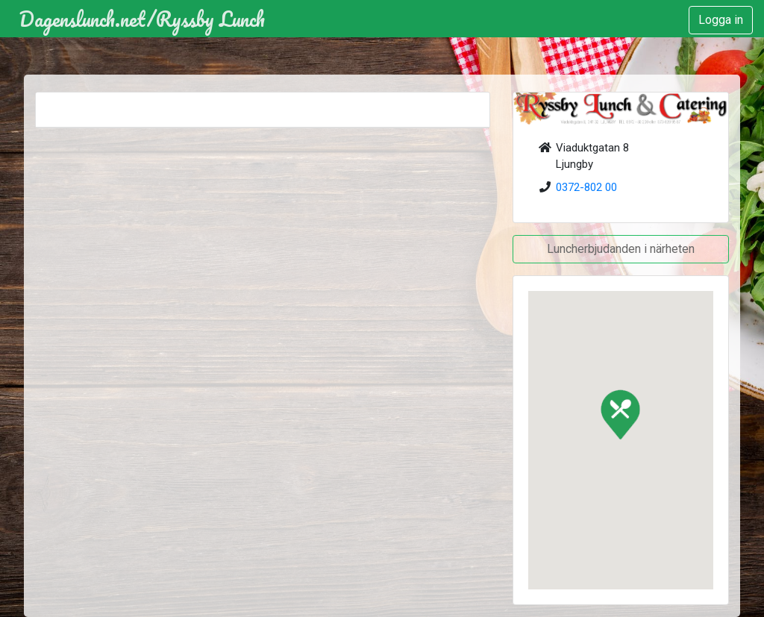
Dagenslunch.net (82, 18)
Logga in (720, 20)
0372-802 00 (586, 187)
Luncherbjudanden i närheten (621, 249)
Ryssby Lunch (210, 18)
